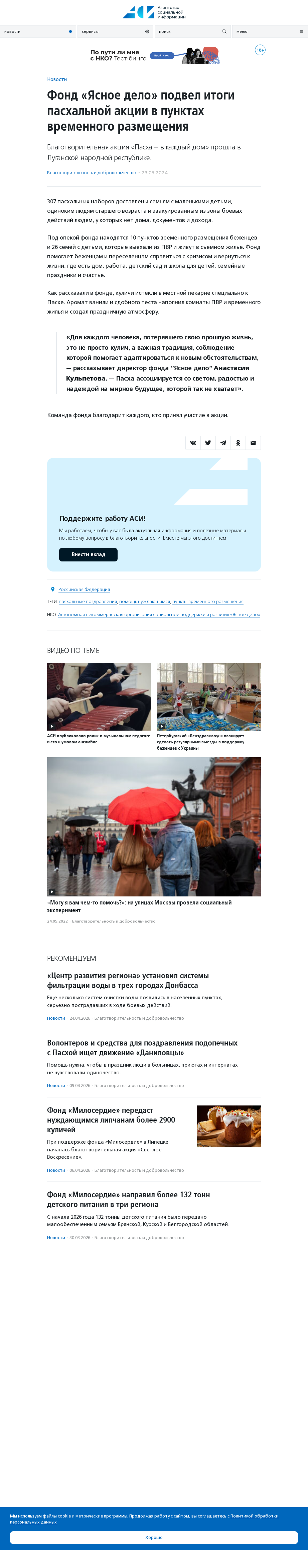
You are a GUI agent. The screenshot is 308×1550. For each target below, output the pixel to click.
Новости (57, 79)
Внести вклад (88, 554)
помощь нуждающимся (144, 601)
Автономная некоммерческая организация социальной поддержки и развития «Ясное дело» (159, 614)
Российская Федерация (84, 589)
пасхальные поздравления (88, 601)
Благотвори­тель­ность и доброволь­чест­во (91, 173)
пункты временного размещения (208, 601)
